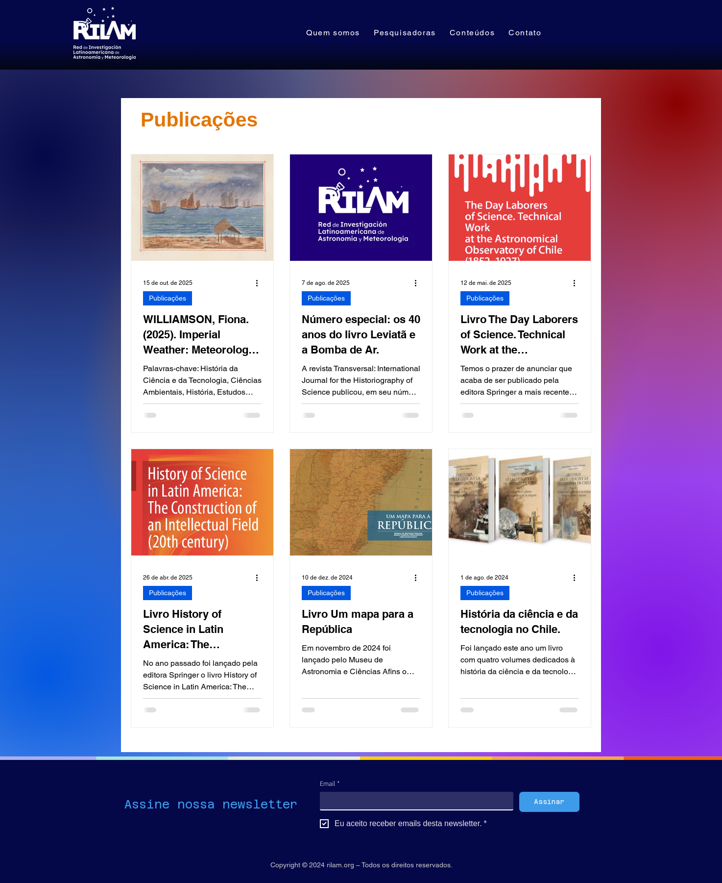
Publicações (167, 298)
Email (330, 784)
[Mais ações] (260, 283)
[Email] (413, 800)
